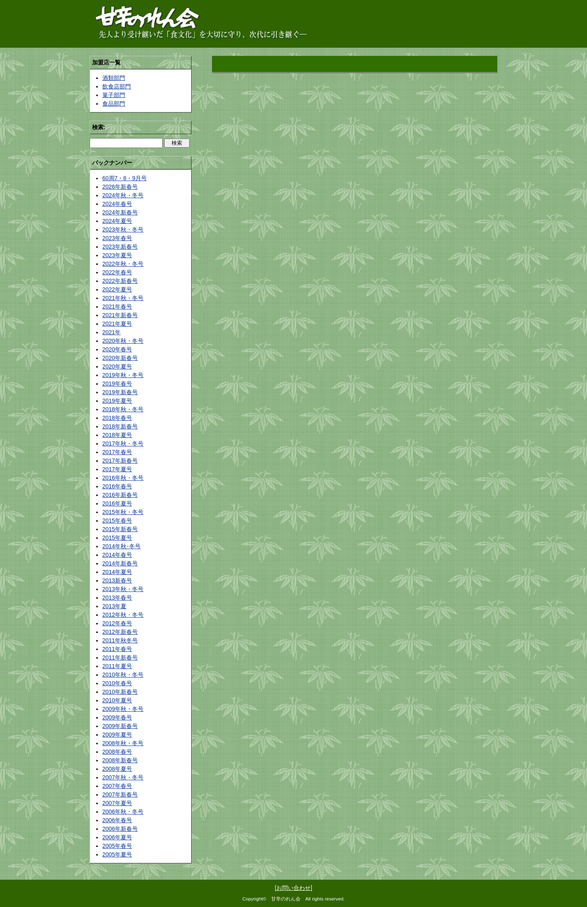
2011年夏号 (117, 666)
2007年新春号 (120, 794)
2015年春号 (117, 520)
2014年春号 (117, 555)
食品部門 (113, 103)
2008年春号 (117, 751)
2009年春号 (117, 717)
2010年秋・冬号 (122, 674)
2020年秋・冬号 (122, 341)
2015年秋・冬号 (122, 512)
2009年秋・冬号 (122, 709)
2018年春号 (117, 418)
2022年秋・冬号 (122, 263)
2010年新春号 (120, 692)
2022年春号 (117, 272)
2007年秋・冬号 (122, 777)
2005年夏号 (117, 854)
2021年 (111, 332)
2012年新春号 (120, 632)
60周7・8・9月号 (124, 178)
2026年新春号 (120, 186)
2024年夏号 (117, 221)
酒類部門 (113, 78)
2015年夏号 (117, 537)
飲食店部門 (116, 86)
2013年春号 (117, 597)
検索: (99, 127)
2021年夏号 (117, 323)
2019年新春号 (120, 392)
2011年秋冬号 (120, 640)
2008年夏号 (117, 769)
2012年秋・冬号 (122, 614)
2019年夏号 (117, 400)
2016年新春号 (120, 495)
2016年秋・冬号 (122, 477)
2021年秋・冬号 (122, 298)
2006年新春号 (120, 828)
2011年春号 (117, 649)
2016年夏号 (117, 503)
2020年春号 (117, 349)
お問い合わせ (293, 888)
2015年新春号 (120, 529)
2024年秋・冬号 (122, 195)
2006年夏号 (117, 837)
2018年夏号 (117, 435)
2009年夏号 (117, 734)
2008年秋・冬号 (122, 743)
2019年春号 (117, 383)
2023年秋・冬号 (122, 229)
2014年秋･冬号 (121, 546)
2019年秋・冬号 (122, 375)
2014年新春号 (120, 563)
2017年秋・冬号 (122, 443)
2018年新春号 (120, 426)
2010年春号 (117, 683)
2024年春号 (117, 204)
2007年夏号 (117, 803)
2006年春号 (117, 820)
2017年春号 (117, 452)
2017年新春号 (120, 460)
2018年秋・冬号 (122, 409)
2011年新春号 (120, 657)
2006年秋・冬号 (122, 811)
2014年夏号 (117, 572)
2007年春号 (117, 786)
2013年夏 (114, 606)
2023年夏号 (117, 255)
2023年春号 (117, 238)
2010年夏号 (117, 700)
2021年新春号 (120, 315)
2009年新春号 (120, 726)
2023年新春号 (120, 246)
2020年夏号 (117, 366)
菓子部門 (113, 95)
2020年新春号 (120, 358)
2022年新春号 (120, 281)
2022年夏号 (117, 289)
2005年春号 (117, 846)
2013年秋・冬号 (122, 589)
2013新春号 (117, 580)
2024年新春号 (120, 212)
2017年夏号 (117, 469)
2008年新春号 (120, 760)
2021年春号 (117, 306)
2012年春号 (117, 623)
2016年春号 (117, 486)
